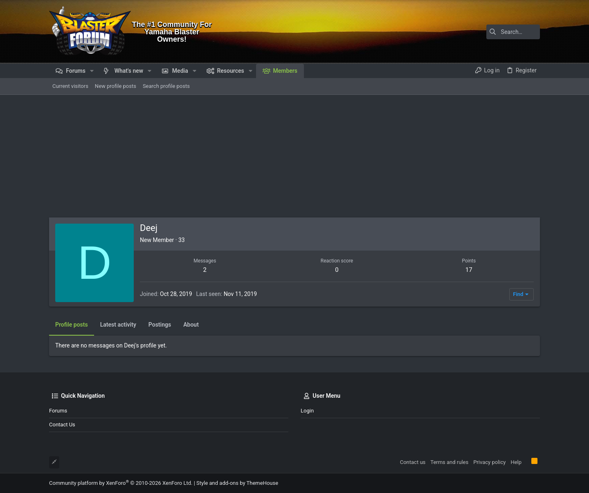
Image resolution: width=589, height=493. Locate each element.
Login (307, 411)
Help (516, 462)
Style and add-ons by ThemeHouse (237, 483)
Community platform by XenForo (120, 483)
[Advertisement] (294, 156)
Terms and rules (449, 462)
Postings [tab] (159, 324)
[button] (91, 70)
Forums (58, 411)
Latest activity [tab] (118, 324)
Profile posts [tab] (71, 324)
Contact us (62, 424)
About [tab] (191, 324)
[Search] (489, 32)
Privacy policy (489, 462)
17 (468, 269)
